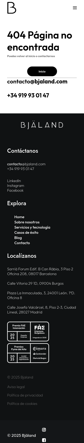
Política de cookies (22, 403)
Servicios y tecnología (32, 227)
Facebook (15, 190)
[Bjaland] (11, 8)
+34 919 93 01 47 (28, 95)
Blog (18, 237)
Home (19, 216)
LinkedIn (14, 180)
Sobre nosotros (27, 222)
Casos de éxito (26, 232)
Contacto (22, 242)
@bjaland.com (37, 81)
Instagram (15, 185)
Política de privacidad (25, 395)
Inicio (42, 71)
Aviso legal (16, 386)
